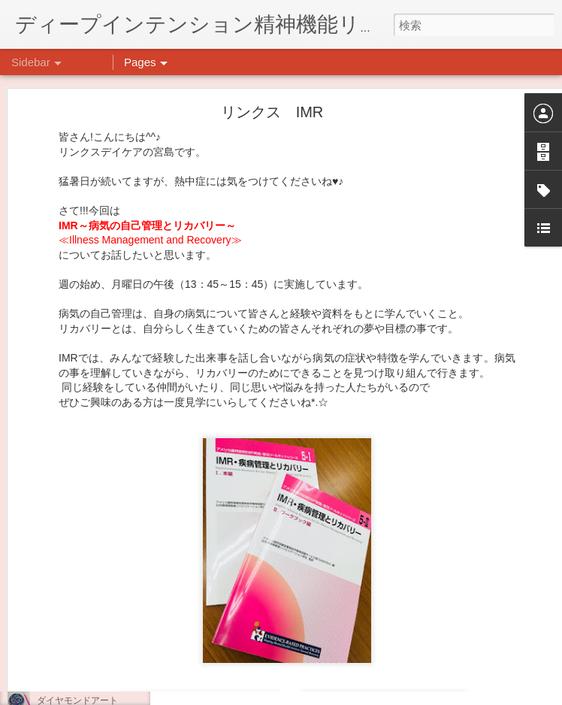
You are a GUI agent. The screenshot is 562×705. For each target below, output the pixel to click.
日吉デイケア (422, 632)
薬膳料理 (55, 666)
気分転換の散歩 (68, 633)
